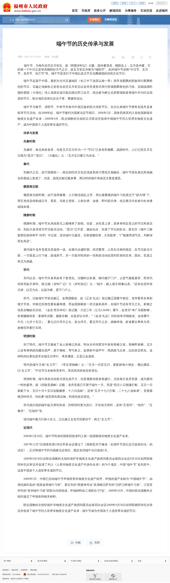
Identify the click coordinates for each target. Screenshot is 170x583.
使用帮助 (24, 571)
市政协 (141, 3)
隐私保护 (15, 571)
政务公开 (100, 10)
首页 (75, 10)
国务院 (115, 3)
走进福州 (162, 10)
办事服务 (131, 10)
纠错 (76, 543)
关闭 (94, 543)
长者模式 (94, 19)
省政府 (124, 3)
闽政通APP (113, 577)
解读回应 (115, 10)
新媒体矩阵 (90, 571)
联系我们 (5, 571)
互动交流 (146, 10)
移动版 (150, 3)
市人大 (133, 3)
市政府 (85, 10)
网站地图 (33, 571)
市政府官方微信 (95, 577)
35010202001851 (43, 575)
